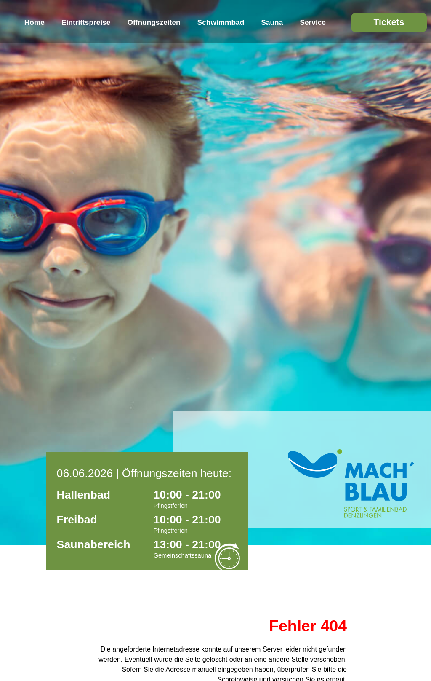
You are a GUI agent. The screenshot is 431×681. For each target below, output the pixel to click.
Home (34, 22)
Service (313, 22)
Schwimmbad (221, 22)
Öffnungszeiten (154, 22)
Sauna (272, 22)
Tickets (388, 22)
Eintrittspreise (86, 22)
